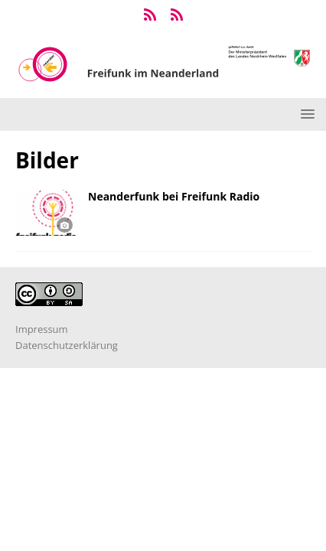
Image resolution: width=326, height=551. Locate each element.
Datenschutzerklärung (66, 345)
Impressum (41, 329)
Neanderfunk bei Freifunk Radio (173, 196)
